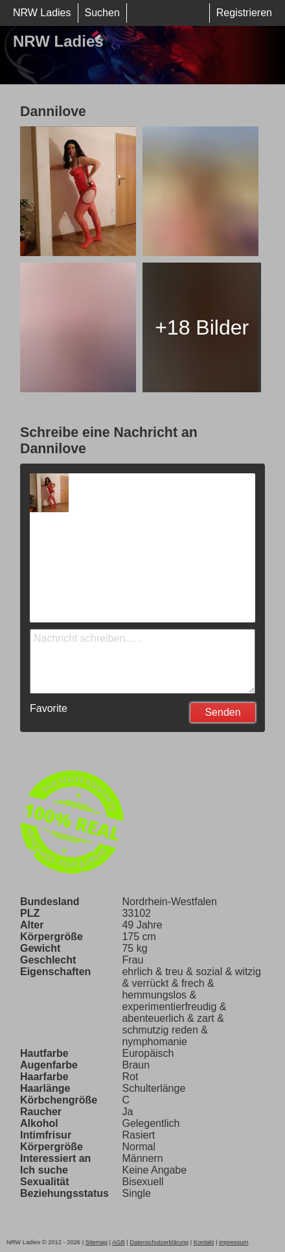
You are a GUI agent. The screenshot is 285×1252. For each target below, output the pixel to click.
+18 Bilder (202, 327)
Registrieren (244, 12)
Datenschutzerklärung (159, 1242)
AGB (118, 1242)
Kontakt (204, 1242)
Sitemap (97, 1242)
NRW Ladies (42, 12)
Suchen (102, 12)
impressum (234, 1242)
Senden (222, 712)
